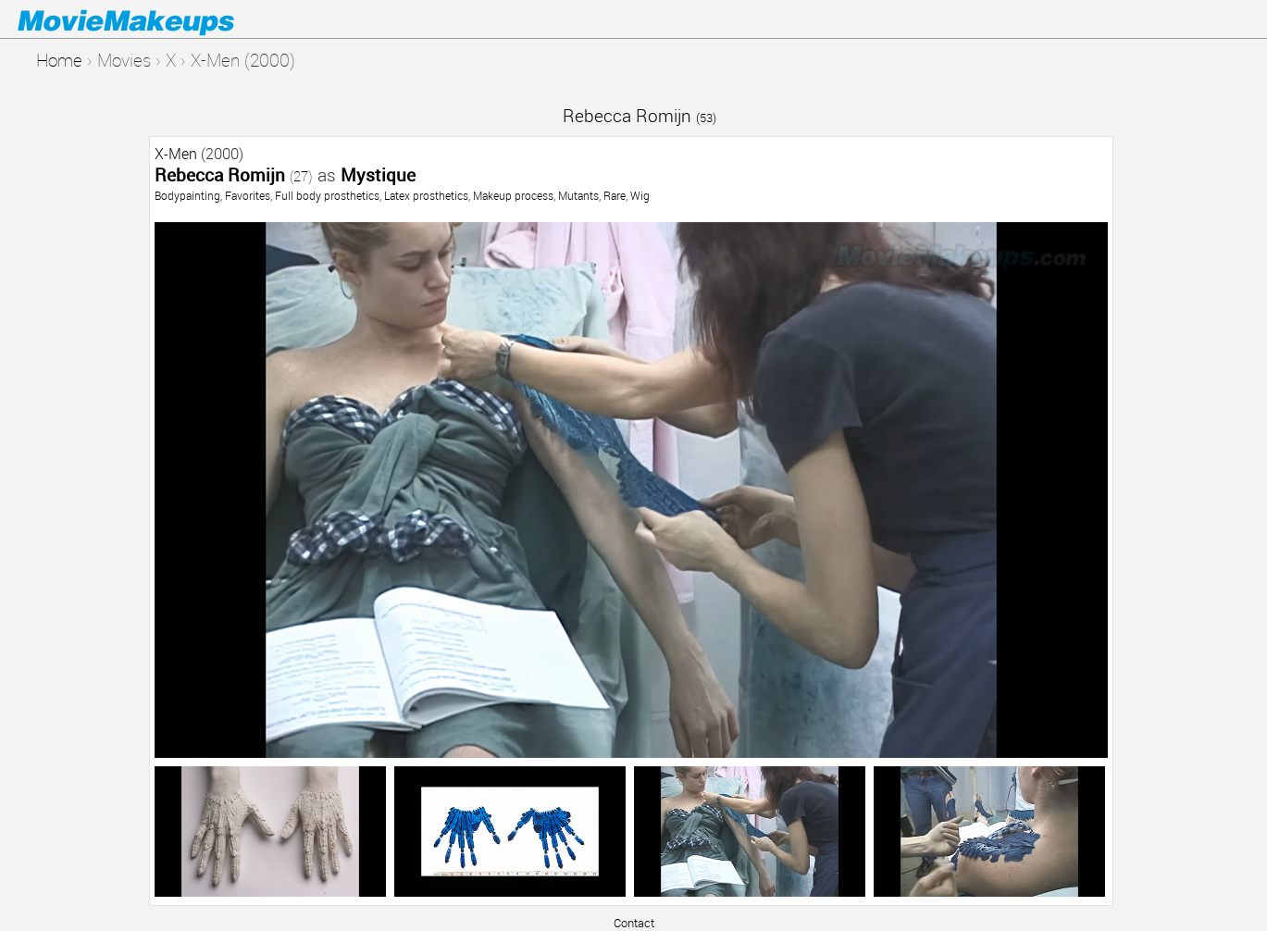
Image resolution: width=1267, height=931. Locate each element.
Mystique (378, 174)
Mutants (578, 195)
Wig (640, 195)
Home (59, 59)
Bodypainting (187, 195)
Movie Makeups (153, 19)
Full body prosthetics (327, 195)
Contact (634, 922)
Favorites (247, 195)
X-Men (176, 153)
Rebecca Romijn (639, 115)
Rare (614, 195)
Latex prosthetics (426, 195)
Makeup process (513, 195)
